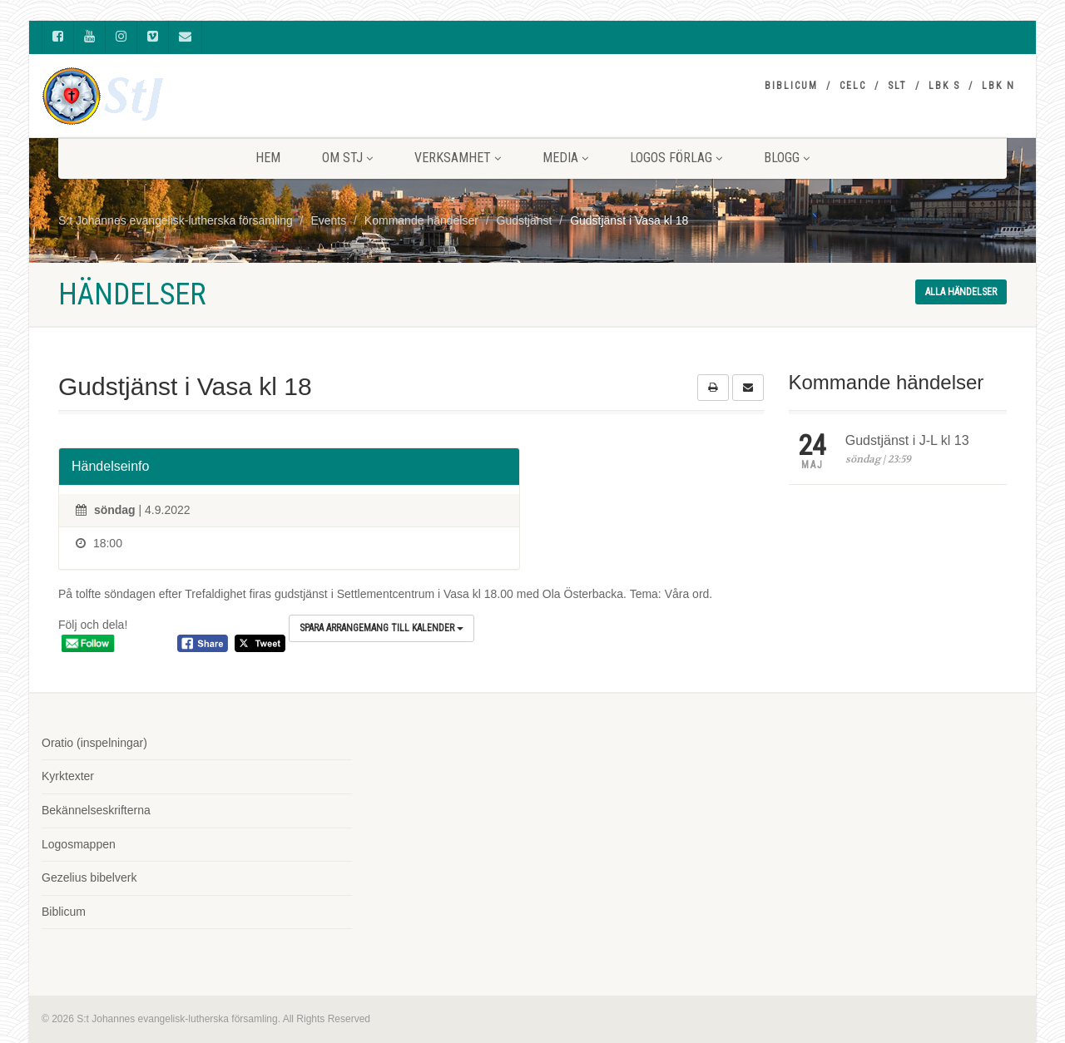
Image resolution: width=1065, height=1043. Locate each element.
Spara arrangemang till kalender (381, 628)
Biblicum (791, 85)
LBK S (944, 85)
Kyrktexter (68, 776)
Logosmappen (79, 844)
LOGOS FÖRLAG (676, 158)
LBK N (998, 85)
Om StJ (347, 158)
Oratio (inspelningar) (94, 742)
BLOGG (787, 158)
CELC (853, 85)
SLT (897, 85)
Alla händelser (961, 292)
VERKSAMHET (457, 158)
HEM (267, 158)
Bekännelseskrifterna (96, 810)
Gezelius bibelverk (89, 877)
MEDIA (565, 158)
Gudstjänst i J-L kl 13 (907, 440)
